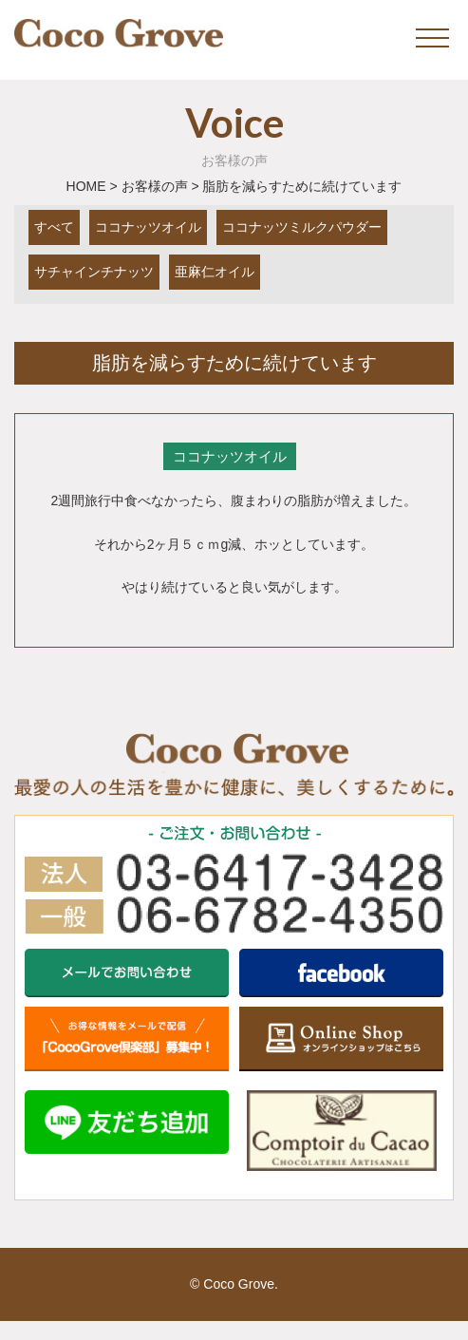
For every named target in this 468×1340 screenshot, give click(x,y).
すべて (54, 227)
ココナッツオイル (148, 227)
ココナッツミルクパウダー (302, 227)
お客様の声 (155, 186)
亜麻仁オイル (214, 271)
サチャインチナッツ (94, 271)
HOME (86, 186)
